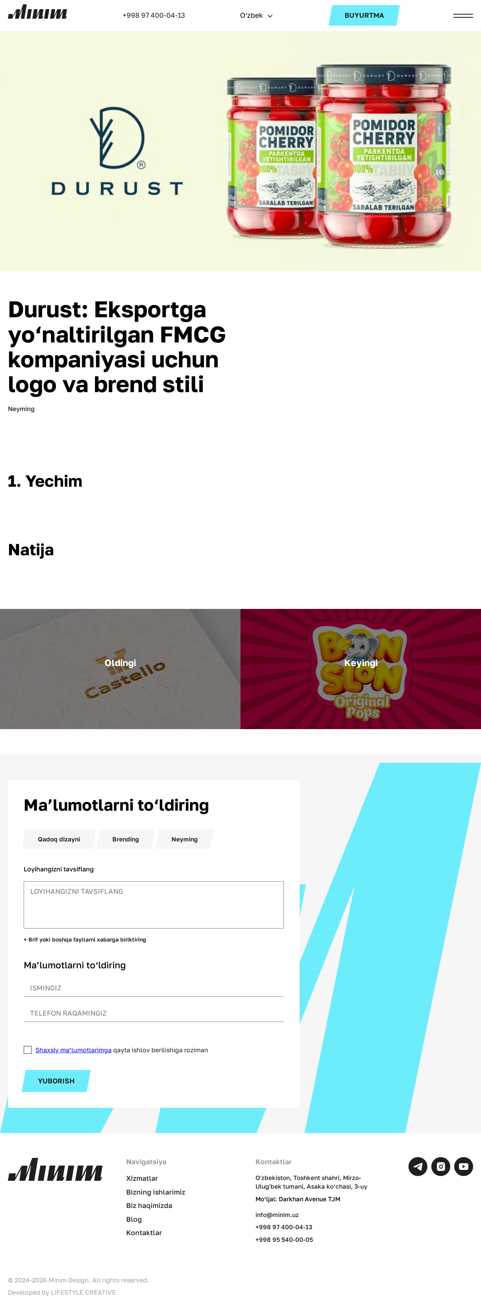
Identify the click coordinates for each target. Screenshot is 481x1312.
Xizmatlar (142, 1178)
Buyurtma (364, 15)
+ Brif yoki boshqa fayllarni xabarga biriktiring (85, 939)
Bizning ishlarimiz (155, 1192)
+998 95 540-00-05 (284, 1239)
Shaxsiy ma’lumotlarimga (73, 1050)
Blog (134, 1219)
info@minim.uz (277, 1214)
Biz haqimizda (149, 1205)
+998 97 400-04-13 (154, 15)
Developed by (62, 1292)
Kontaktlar (144, 1232)
